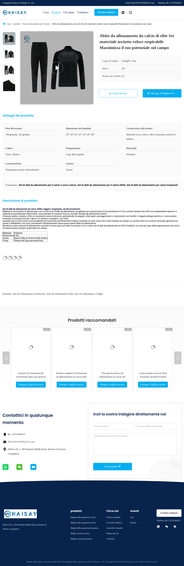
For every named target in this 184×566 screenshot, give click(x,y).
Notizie (133, 523)
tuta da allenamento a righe (88, 294)
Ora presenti (112, 466)
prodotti (16, 24)
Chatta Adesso (106, 12)
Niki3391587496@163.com (21, 441)
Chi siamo (68, 12)
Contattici (110, 539)
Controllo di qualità (114, 528)
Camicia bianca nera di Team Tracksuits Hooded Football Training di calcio (153, 377)
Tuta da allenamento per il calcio (36, 24)
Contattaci (82, 12)
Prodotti (56, 12)
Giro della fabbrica (114, 523)
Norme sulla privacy (34, 562)
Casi (132, 517)
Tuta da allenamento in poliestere (28, 294)
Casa (46, 12)
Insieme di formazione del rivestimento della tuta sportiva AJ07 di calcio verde (31, 377)
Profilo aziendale (113, 517)
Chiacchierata (119, 93)
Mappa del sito (112, 533)
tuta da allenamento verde (60, 294)
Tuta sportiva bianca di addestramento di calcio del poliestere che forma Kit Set (112, 377)
